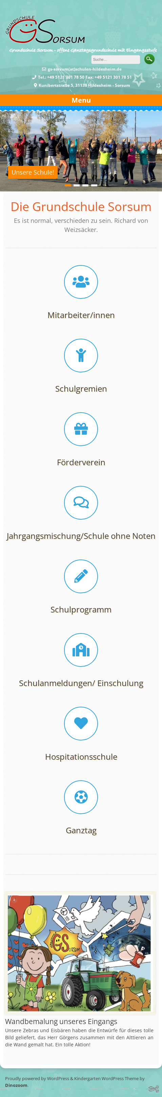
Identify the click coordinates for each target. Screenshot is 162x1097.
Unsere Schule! (33, 172)
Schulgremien (81, 388)
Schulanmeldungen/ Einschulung (81, 682)
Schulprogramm (81, 609)
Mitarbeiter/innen (81, 314)
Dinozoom (16, 1085)
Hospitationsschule (81, 756)
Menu (81, 100)
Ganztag (81, 830)
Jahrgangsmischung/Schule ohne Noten (81, 535)
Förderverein (81, 462)
